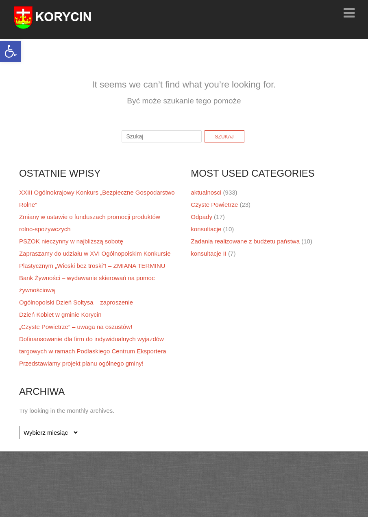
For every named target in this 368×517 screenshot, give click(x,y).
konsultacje (206, 229)
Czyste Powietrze (214, 204)
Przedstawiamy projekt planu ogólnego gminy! (81, 363)
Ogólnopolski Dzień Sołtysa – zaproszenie (76, 302)
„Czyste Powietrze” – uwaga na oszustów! (75, 326)
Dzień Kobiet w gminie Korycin (60, 314)
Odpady (201, 216)
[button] (10, 51)
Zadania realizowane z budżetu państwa (245, 241)
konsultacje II (208, 253)
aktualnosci (206, 192)
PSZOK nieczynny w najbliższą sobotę (71, 241)
